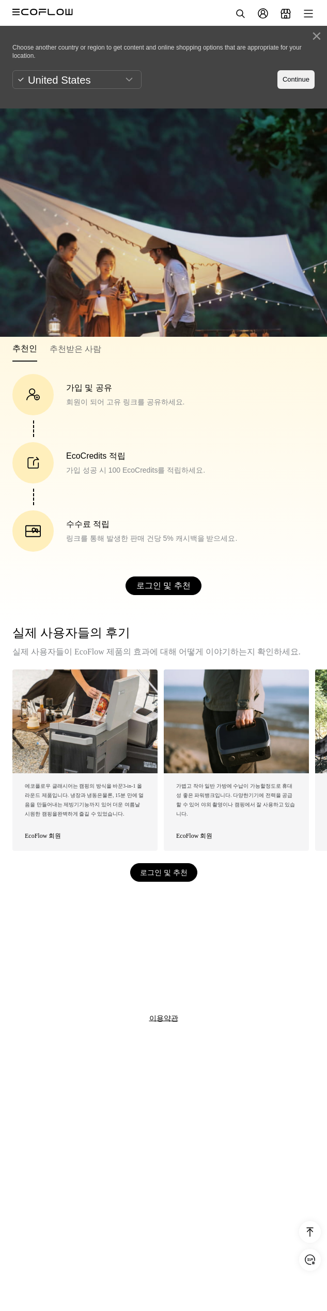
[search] (240, 13)
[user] (263, 13)
